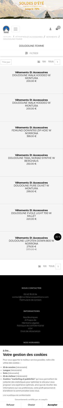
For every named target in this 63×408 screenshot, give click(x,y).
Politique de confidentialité (30, 325)
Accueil (7, 37)
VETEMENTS (51, 37)
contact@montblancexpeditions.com (30, 297)
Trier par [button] (6, 62)
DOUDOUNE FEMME (12, 39)
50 (39, 61)
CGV (30, 328)
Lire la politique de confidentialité (16, 395)
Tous (51, 61)
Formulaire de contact (30, 300)
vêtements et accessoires (31, 72)
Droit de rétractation (30, 331)
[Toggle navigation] (15, 29)
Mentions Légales (30, 323)
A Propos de (30, 320)
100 (44, 61)
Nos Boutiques (30, 317)
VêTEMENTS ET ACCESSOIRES (28, 37)
